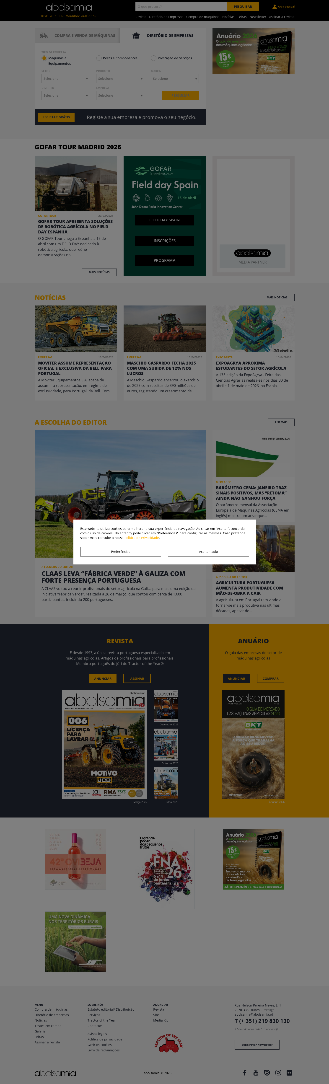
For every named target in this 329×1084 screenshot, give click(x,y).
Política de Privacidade (141, 538)
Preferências (120, 551)
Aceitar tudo (208, 551)
